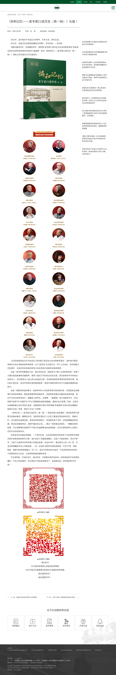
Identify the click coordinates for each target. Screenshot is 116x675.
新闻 (23, 14)
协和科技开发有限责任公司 (83, 650)
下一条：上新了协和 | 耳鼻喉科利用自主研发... (61, 597)
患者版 (72, 2)
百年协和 (98, 2)
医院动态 (30, 14)
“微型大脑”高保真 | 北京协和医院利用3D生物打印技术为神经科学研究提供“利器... (94, 138)
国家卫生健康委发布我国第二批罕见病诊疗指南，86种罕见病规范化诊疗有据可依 (94, 77)
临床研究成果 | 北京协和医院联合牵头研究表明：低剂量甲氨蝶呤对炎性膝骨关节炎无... (94, 64)
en (91, 2)
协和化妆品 (98, 650)
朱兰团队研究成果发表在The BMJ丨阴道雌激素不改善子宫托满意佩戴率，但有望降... (94, 113)
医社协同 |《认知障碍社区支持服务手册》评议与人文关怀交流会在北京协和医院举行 (94, 100)
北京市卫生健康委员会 (37, 650)
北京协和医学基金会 (66, 650)
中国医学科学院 (52, 650)
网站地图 (9, 658)
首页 (19, 14)
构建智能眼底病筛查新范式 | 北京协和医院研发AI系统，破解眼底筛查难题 (94, 126)
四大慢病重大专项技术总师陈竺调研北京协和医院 (94, 43)
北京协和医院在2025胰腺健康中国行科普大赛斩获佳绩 (94, 53)
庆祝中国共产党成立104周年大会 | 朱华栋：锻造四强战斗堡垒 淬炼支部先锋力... (94, 151)
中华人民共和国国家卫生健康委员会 (17, 650)
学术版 (79, 2)
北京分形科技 (17, 670)
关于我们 (19, 658)
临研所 (105, 2)
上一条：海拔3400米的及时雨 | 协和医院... (24, 597)
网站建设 (9, 670)
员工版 (85, 2)
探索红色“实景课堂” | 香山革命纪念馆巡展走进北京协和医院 (94, 89)
